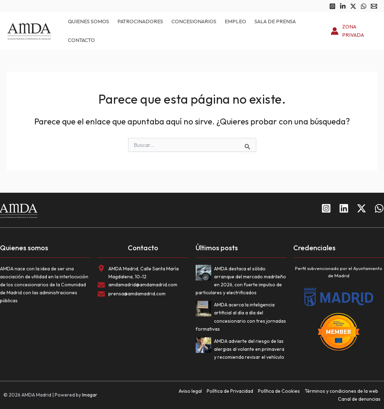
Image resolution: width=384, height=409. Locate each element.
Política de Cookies (279, 391)
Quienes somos (88, 21)
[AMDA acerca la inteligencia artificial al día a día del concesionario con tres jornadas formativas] (205, 310)
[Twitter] (353, 6)
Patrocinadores (140, 21)
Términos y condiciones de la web (341, 391)
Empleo (235, 21)
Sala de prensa (275, 21)
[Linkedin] (343, 6)
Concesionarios (193, 21)
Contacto (81, 40)
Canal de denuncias (359, 399)
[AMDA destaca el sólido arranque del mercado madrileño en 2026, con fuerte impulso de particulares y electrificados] (205, 274)
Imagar (89, 395)
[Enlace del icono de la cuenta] (354, 31)
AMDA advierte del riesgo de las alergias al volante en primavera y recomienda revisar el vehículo (249, 349)
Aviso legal (190, 391)
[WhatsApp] (363, 6)
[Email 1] (374, 6)
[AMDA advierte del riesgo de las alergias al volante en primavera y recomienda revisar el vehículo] (205, 346)
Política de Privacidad (230, 391)
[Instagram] (332, 6)
